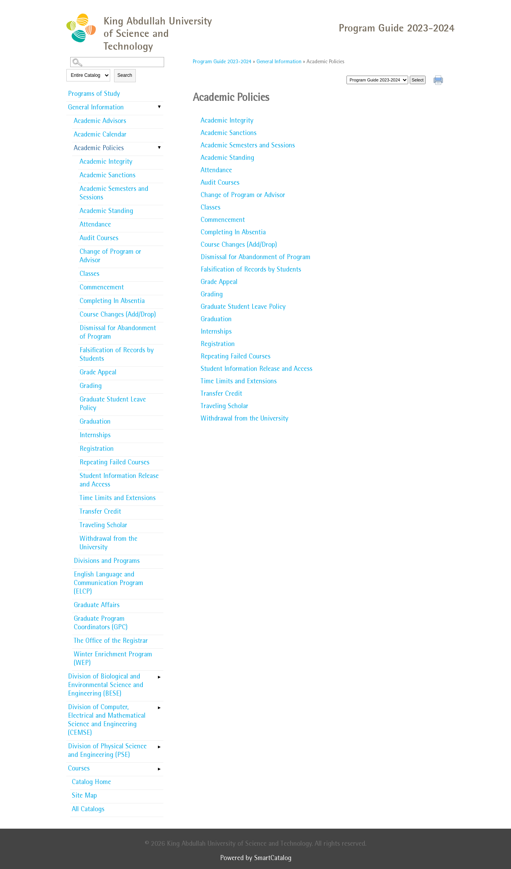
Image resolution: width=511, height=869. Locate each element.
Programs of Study (94, 94)
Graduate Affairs (97, 605)
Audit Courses (99, 238)
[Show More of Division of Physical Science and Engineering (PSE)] (159, 744)
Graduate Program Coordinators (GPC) (101, 624)
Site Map (84, 796)
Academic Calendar (100, 135)
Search (125, 75)
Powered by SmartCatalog (255, 858)
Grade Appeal (98, 373)
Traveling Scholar (103, 526)
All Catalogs (88, 810)
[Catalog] (377, 80)
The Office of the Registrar (111, 641)
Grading (91, 386)
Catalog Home (91, 782)
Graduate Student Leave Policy (113, 404)
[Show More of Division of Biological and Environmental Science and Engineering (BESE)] (159, 675)
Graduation (95, 422)
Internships (95, 436)
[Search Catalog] (117, 62)
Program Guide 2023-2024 (222, 62)
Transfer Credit (100, 512)
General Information (96, 108)
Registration (97, 449)
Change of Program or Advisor (110, 257)
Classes (89, 274)
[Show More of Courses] (159, 766)
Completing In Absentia (112, 301)
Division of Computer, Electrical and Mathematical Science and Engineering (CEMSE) (107, 721)
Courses (79, 769)
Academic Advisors (100, 121)
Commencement (102, 288)
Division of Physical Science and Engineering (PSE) (107, 751)
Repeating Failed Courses (114, 463)
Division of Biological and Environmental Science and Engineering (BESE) (105, 686)
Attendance (95, 225)
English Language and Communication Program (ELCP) (108, 584)
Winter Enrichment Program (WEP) (113, 659)
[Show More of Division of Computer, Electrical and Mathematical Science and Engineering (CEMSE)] (159, 705)
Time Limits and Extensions (118, 498)
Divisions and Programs (107, 561)
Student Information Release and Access (119, 481)
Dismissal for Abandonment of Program (118, 333)
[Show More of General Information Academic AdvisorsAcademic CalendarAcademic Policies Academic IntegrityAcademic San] (159, 107)
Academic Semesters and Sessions (114, 194)
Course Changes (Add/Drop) (118, 315)
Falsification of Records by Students (117, 355)
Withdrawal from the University (108, 544)
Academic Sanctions (107, 176)
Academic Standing (106, 211)
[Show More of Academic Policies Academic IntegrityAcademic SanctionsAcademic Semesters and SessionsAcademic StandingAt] (159, 148)
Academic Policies (99, 148)
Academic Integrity (106, 162)
